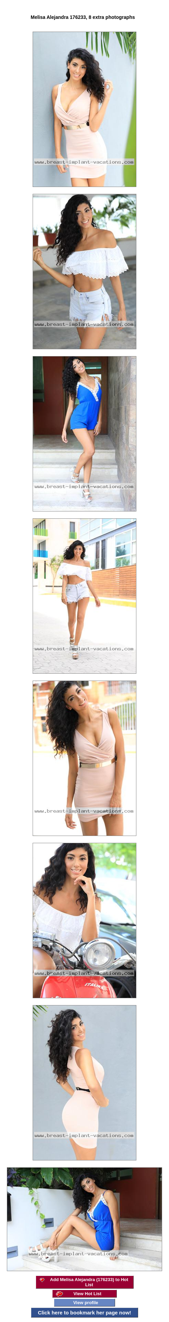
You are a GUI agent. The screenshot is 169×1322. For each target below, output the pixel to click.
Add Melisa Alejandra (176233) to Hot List (89, 1282)
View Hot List (87, 1293)
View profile (85, 1302)
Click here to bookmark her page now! (84, 1312)
